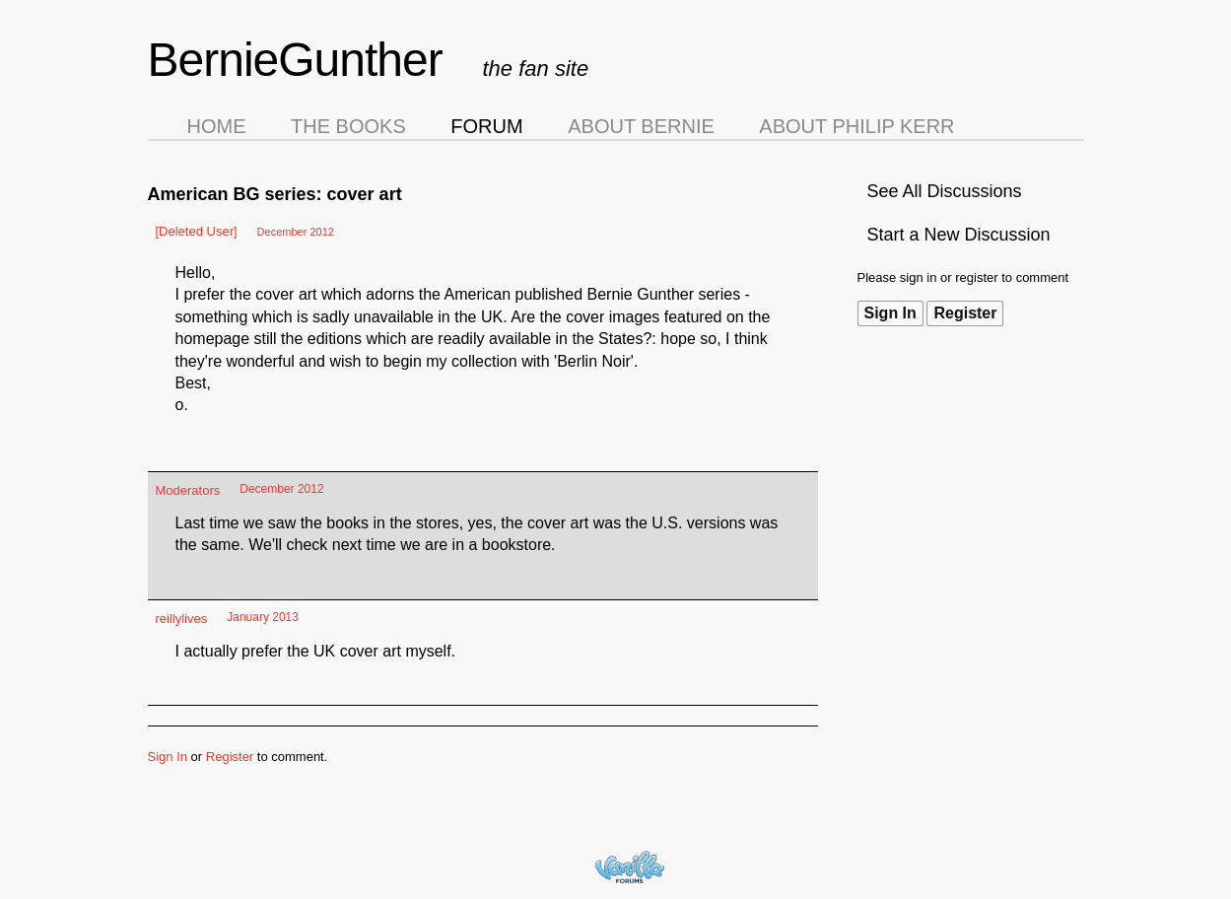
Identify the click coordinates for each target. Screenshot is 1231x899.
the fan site (536, 68)
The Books (348, 126)
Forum (486, 126)
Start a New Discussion (959, 234)
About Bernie (641, 126)
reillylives (182, 618)
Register (964, 313)
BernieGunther (295, 60)
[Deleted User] (197, 231)
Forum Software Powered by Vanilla (629, 867)
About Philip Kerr (856, 126)
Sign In (890, 313)
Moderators (188, 490)
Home (216, 126)
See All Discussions (944, 191)
